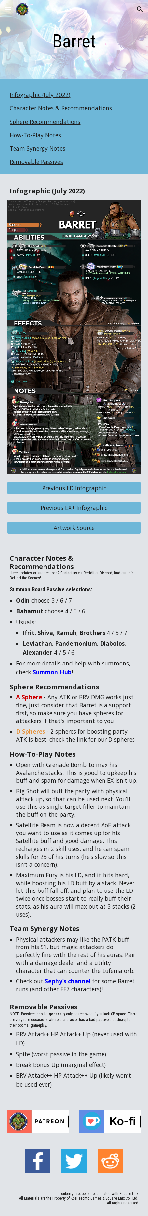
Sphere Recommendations (45, 122)
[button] (8, 9)
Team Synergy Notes (37, 148)
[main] (74, 41)
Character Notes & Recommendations (61, 108)
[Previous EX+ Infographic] (73, 507)
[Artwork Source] (73, 527)
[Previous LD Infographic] (73, 487)
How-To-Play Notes (35, 135)
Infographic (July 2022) (40, 95)
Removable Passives (36, 162)
